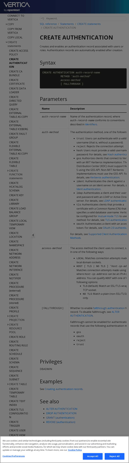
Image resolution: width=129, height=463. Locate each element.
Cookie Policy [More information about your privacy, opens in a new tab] (75, 453)
